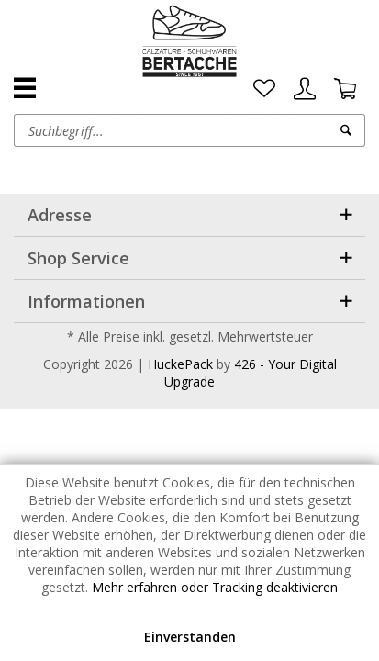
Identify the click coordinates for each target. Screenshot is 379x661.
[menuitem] (264, 89)
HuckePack (180, 364)
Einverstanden (190, 636)
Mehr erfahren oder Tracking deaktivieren (215, 587)
